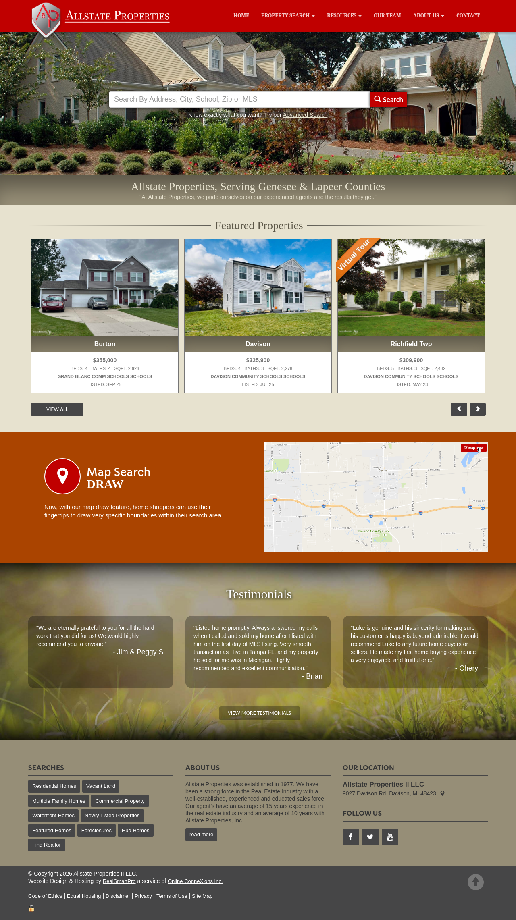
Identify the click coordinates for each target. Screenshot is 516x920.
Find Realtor (46, 845)
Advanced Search (305, 115)
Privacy (143, 896)
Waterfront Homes (53, 815)
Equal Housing (84, 896)
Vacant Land (100, 786)
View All (57, 409)
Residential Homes (54, 786)
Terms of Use (171, 896)
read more (201, 834)
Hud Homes (136, 830)
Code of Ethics (45, 896)
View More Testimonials (259, 713)
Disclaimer (118, 896)
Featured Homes (51, 830)
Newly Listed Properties (112, 815)
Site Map (202, 896)
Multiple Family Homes (58, 801)
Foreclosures (96, 830)
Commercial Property (119, 801)
